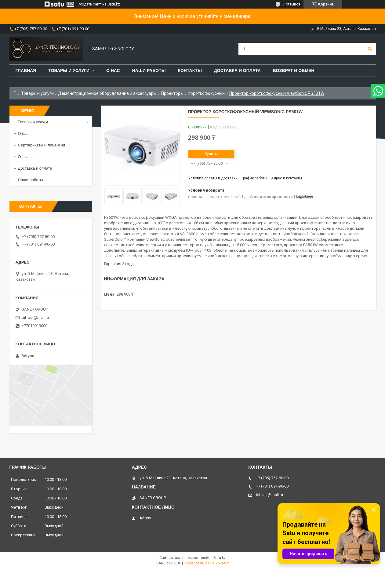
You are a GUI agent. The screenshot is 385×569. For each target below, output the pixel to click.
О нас (113, 70)
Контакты (190, 70)
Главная (26, 70)
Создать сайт (89, 4)
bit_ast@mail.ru (35, 317)
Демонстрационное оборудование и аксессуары (107, 93)
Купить (211, 153)
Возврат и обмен (293, 70)
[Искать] (370, 49)
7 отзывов (291, 4)
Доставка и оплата (237, 70)
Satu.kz (219, 558)
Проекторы (172, 93)
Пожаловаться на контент (206, 563)
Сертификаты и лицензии (41, 145)
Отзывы (25, 156)
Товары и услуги (68, 70)
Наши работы (149, 70)
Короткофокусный (206, 93)
